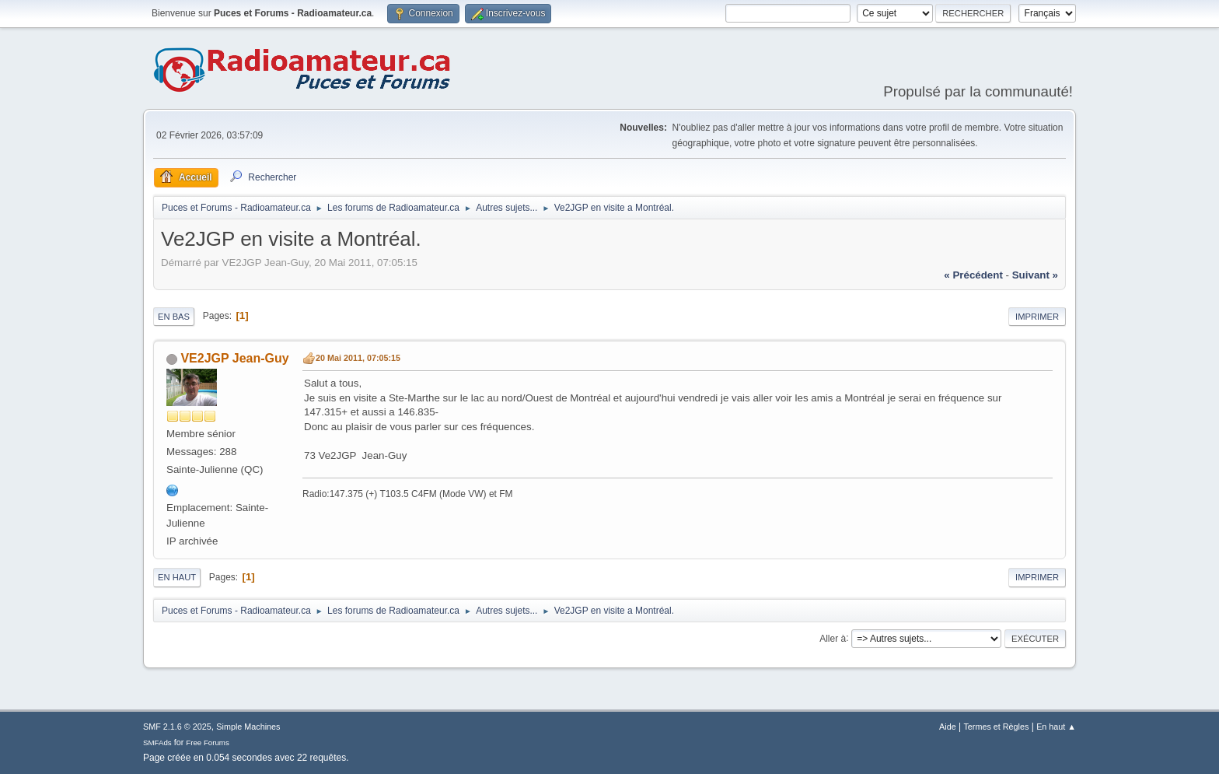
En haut (177, 577)
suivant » (1035, 275)
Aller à (832, 637)
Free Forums (207, 742)
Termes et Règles (996, 726)
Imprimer (1037, 316)
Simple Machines (248, 726)
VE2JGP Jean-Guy (234, 358)
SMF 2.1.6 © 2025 (177, 726)
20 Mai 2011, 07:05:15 (358, 357)
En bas (174, 316)
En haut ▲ (1056, 726)
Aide (947, 726)
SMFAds (157, 742)
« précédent (973, 275)
